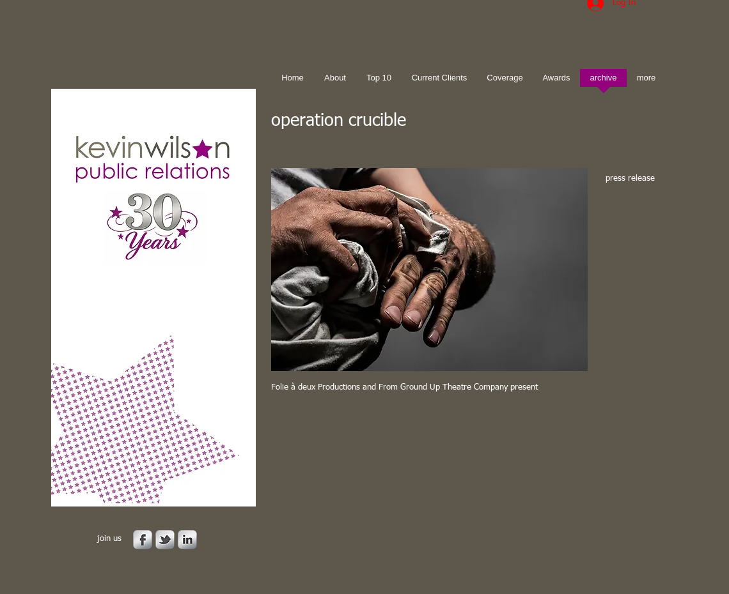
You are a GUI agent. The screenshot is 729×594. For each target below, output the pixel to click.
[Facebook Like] (351, 424)
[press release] (634, 179)
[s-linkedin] (187, 539)
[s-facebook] (142, 539)
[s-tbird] (165, 539)
